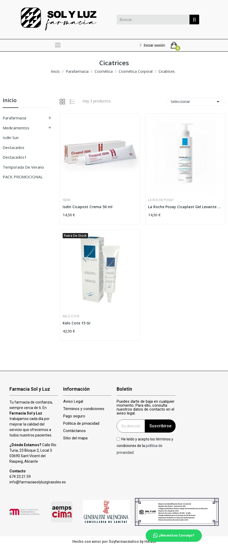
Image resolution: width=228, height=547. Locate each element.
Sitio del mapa (75, 438)
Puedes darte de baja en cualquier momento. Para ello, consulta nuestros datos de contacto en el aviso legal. (146, 407)
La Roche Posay (161, 200)
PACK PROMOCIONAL (23, 176)
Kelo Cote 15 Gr (77, 323)
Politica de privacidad (81, 424)
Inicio (10, 101)
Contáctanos (74, 431)
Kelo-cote (71, 316)
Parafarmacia (14, 117)
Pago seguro (74, 416)
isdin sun (11, 137)
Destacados (13, 147)
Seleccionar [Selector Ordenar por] (196, 101)
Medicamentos (16, 127)
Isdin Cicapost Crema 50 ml (87, 206)
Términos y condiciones (83, 409)
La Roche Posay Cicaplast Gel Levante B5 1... (185, 206)
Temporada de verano (23, 167)
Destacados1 (15, 157)
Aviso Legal (73, 402)
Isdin (66, 200)
